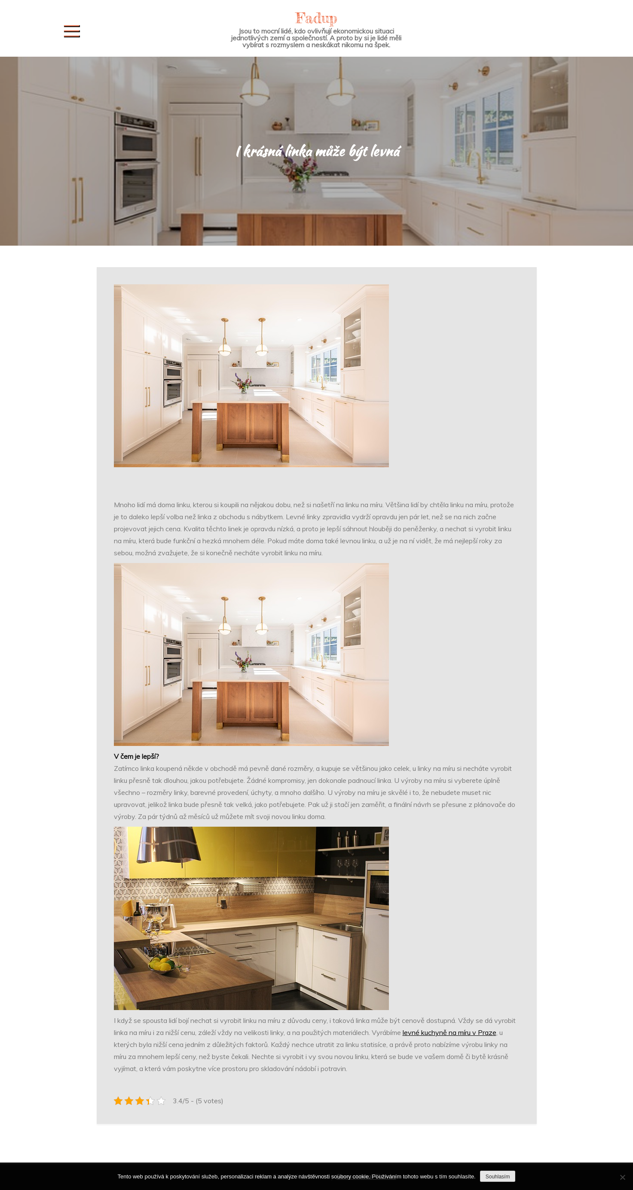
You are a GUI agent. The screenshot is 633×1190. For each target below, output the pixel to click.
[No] (622, 1177)
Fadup (316, 18)
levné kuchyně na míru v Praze (449, 1032)
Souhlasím (498, 1177)
